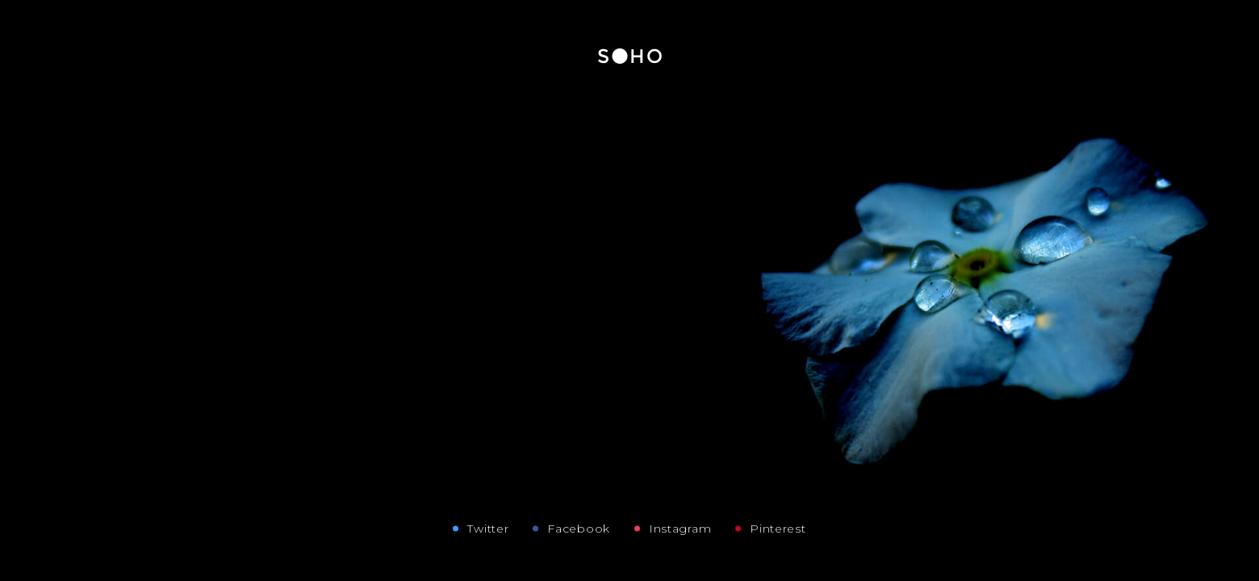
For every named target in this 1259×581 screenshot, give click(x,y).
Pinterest (777, 528)
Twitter (487, 528)
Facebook (578, 528)
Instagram (680, 528)
